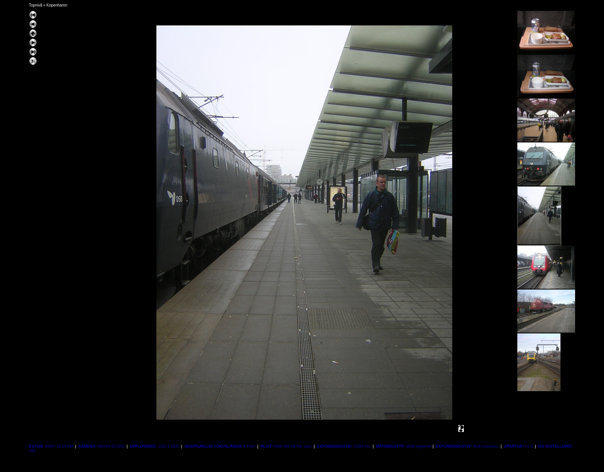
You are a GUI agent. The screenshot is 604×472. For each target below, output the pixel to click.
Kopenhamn (57, 5)
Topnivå (35, 5)
